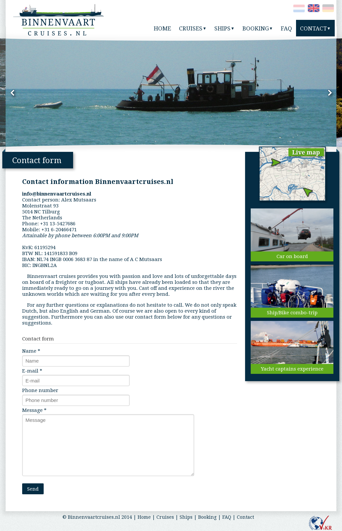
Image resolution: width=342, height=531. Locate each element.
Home (144, 517)
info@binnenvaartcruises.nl (56, 194)
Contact (245, 517)
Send (33, 489)
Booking (207, 517)
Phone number (40, 390)
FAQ (226, 517)
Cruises (165, 517)
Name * (31, 351)
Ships (186, 517)
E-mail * (32, 371)
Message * (34, 410)
